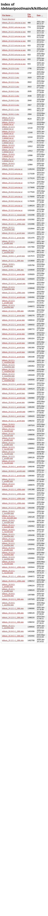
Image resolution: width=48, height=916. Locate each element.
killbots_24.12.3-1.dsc (10, 87)
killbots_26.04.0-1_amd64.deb (8, 586)
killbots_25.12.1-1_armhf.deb (13, 421)
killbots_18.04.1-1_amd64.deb (8, 265)
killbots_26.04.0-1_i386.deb (13, 631)
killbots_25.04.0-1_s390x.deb (13, 581)
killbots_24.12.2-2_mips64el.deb (8, 375)
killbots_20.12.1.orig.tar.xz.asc (14, 23)
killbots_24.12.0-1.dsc (10, 68)
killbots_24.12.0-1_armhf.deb (13, 348)
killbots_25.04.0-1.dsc (10, 100)
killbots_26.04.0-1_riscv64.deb (8, 531)
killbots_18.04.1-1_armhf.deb (13, 256)
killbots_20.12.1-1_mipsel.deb (13, 215)
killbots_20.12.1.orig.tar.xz (12, 206)
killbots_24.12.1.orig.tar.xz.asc (14, 32)
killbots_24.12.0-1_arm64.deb (13, 384)
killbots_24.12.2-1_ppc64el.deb (8, 540)
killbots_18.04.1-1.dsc (10, 114)
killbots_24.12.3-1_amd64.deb (8, 480)
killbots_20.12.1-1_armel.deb (13, 238)
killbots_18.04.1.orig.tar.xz (12, 169)
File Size (29, 15)
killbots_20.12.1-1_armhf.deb (13, 233)
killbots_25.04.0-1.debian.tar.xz (8, 155)
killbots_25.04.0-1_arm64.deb (13, 467)
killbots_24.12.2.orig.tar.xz (12, 187)
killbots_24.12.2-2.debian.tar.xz (8, 146)
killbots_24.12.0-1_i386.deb (13, 618)
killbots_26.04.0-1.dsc (10, 91)
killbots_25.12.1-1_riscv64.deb (8, 572)
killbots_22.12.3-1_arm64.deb (13, 297)
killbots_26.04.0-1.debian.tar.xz (8, 165)
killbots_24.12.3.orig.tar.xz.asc (14, 50)
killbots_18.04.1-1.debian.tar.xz (8, 123)
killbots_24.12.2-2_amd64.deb (8, 485)
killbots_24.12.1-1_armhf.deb (13, 338)
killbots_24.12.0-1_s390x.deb (13, 499)
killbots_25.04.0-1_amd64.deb (8, 549)
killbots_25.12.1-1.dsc (10, 96)
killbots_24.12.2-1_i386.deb (13, 599)
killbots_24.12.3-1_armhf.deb (13, 352)
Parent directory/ (8, 19)
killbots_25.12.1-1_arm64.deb (13, 476)
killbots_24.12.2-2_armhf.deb (13, 357)
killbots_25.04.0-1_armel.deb (13, 402)
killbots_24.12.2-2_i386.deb (13, 613)
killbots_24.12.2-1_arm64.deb (13, 407)
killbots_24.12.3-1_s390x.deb (13, 503)
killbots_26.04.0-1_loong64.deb (8, 512)
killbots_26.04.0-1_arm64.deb (13, 471)
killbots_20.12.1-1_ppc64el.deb (8, 251)
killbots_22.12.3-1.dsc (10, 105)
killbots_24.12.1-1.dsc (10, 78)
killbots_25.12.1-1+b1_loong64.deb (9, 517)
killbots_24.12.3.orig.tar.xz (12, 183)
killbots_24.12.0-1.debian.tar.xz (8, 137)
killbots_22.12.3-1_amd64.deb (8, 302)
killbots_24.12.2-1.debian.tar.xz (8, 142)
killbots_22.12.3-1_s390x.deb (13, 293)
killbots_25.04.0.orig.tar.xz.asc (14, 55)
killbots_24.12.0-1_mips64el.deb (8, 366)
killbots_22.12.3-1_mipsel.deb (13, 284)
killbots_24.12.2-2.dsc (10, 73)
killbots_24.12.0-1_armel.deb (13, 334)
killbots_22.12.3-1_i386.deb (13, 311)
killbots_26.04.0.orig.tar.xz (12, 201)
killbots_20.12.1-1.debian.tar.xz (8, 119)
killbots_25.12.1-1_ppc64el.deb (8, 627)
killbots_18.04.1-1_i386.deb (13, 270)
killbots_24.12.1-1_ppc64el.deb (8, 535)
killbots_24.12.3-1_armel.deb (13, 329)
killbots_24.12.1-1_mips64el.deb (8, 361)
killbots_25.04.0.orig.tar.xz (12, 192)
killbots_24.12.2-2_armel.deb (13, 320)
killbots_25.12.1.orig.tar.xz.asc (14, 64)
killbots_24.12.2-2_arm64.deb (13, 412)
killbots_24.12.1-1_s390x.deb (13, 489)
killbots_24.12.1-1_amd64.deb (8, 444)
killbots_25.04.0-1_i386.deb (13, 636)
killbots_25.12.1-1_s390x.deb (13, 576)
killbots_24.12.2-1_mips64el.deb (8, 370)
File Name (6, 15)
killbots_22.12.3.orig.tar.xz (12, 210)
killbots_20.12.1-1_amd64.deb (8, 242)
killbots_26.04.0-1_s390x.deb (13, 567)
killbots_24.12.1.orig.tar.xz (12, 178)
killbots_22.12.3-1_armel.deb (13, 274)
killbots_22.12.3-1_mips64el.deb (8, 288)
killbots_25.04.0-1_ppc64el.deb (8, 604)
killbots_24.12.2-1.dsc (10, 82)
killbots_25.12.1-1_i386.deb (13, 640)
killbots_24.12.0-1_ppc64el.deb (8, 558)
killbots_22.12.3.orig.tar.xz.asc (14, 46)
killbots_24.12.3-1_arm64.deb (13, 398)
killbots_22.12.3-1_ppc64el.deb (8, 306)
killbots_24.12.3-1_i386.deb (13, 622)
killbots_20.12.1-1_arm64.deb (13, 219)
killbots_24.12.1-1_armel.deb (13, 316)
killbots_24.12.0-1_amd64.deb (8, 439)
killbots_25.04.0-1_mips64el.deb (8, 425)
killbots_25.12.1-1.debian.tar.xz (8, 160)
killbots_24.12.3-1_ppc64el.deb (8, 554)
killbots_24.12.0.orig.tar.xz (12, 174)
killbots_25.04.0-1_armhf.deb (13, 416)
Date (39, 15)
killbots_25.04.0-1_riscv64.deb (8, 563)
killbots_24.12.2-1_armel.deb (13, 325)
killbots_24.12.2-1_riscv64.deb (8, 453)
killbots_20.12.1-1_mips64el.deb (8, 229)
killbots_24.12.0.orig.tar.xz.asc (14, 41)
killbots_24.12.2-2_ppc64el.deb (8, 544)
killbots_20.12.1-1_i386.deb (13, 261)
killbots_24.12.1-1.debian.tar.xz (8, 132)
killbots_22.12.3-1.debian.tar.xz (8, 128)
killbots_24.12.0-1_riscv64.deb (8, 435)
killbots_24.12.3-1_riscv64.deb (8, 448)
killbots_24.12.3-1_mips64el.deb (8, 380)
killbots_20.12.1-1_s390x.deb (13, 224)
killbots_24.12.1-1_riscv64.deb (8, 430)
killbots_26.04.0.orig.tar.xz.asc (14, 59)
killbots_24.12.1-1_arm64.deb (13, 389)
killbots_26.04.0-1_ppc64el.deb (8, 595)
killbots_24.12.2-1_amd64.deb (8, 457)
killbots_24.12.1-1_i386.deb (13, 608)
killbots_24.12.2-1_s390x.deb (13, 494)
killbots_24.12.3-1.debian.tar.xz (8, 151)
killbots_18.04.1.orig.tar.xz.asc (14, 27)
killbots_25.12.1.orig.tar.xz (12, 197)
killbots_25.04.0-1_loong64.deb (8, 521)
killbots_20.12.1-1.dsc (10, 110)
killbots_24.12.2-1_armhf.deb (13, 343)
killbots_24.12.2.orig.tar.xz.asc (14, 36)
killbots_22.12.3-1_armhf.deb (13, 279)
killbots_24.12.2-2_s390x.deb (13, 508)
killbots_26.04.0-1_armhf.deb (13, 393)
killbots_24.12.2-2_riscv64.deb (8, 462)
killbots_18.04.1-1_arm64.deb (13, 247)
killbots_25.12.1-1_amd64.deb (8, 590)
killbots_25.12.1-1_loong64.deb (8, 526)
